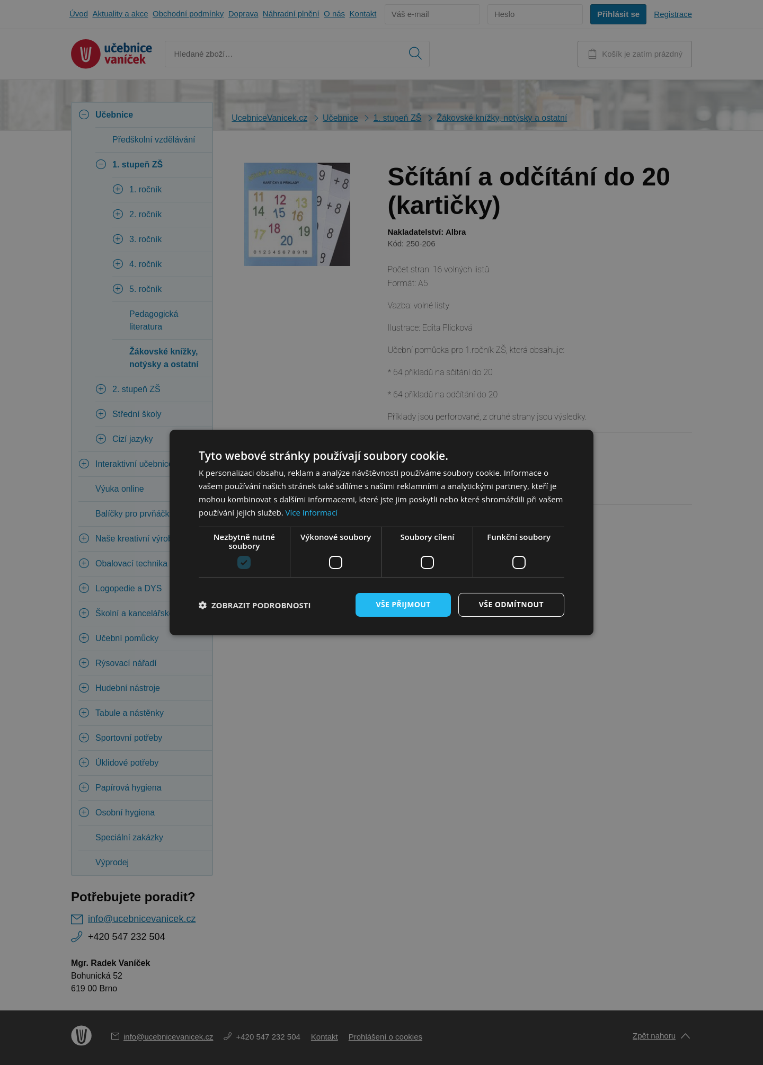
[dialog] (381, 532)
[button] (255, 605)
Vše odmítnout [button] (511, 604)
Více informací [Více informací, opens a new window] (312, 512)
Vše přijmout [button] (403, 604)
